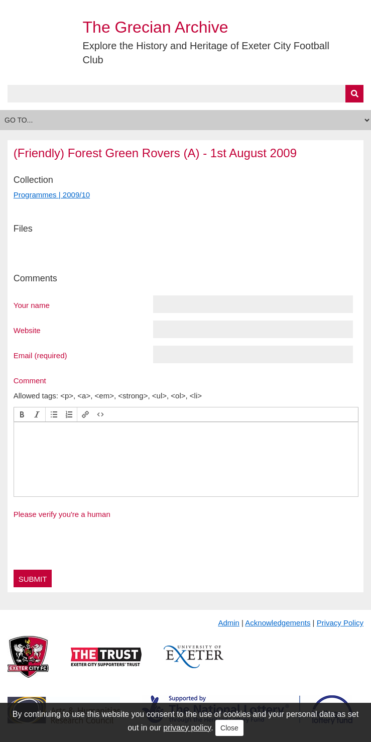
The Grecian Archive (155, 27)
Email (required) (40, 355)
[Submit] (354, 93)
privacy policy (187, 727)
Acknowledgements (277, 622)
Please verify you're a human (62, 514)
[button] (22, 414)
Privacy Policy (340, 622)
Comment (30, 380)
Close (229, 728)
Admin (228, 622)
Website (27, 330)
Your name (32, 305)
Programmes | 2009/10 (52, 194)
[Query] (185, 93)
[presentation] (22, 414)
